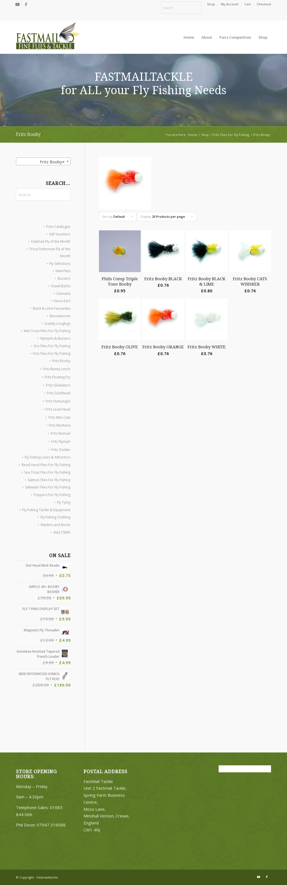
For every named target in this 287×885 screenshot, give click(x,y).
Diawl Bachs (60, 286)
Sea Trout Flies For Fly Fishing (47, 472)
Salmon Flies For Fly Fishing (49, 480)
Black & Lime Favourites (51, 308)
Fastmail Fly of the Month (50, 241)
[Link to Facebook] (26, 4)
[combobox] (43, 161)
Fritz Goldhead (58, 393)
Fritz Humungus (58, 401)
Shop (211, 4)
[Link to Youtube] (17, 4)
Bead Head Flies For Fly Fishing (46, 464)
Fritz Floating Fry (57, 377)
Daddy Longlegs (57, 323)
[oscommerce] (48, 37)
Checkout (264, 4)
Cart (247, 4)
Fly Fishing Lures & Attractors (47, 457)
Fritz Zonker (60, 449)
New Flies (62, 270)
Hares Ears (61, 300)
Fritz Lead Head (57, 409)
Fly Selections (59, 263)
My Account (230, 4)
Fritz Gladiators (58, 385)
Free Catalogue (58, 226)
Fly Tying (63, 502)
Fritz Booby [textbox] (50, 162)
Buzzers (64, 278)
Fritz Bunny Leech (56, 369)
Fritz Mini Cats (59, 417)
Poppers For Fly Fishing (52, 494)
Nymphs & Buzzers (55, 338)
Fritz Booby (61, 360)
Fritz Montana (59, 425)
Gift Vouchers (59, 234)
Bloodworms (60, 316)
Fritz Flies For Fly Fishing (51, 353)
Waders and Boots (55, 524)
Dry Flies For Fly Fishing (52, 346)
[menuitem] (211, 4)
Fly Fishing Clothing (55, 517)
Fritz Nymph (60, 441)
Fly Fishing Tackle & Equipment (46, 510)
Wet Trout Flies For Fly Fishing (47, 330)
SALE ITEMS (61, 532)
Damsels (63, 293)
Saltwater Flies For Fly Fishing (47, 487)
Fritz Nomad (60, 433)
